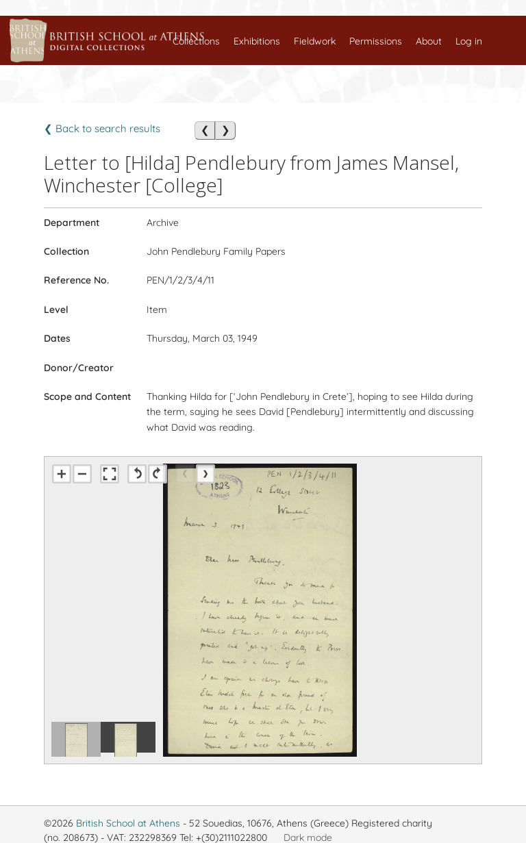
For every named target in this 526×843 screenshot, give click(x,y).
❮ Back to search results (102, 128)
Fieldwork (315, 41)
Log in (468, 41)
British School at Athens (128, 823)
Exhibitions (257, 41)
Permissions (375, 41)
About (429, 41)
